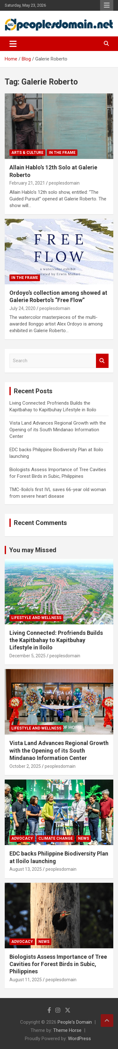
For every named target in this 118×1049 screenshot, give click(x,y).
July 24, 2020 (22, 308)
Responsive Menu (106, 5)
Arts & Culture (27, 152)
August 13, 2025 (25, 869)
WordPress (79, 1038)
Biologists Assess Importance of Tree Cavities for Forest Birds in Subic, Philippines (58, 964)
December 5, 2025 (27, 655)
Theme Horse (67, 1030)
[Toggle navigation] (13, 43)
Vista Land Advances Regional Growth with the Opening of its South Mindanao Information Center (57, 429)
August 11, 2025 (25, 979)
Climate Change (55, 838)
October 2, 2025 (25, 766)
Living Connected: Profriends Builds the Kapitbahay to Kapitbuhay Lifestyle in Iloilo (56, 640)
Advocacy (22, 838)
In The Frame (62, 152)
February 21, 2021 (27, 183)
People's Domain (75, 1022)
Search (102, 361)
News (83, 838)
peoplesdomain (64, 183)
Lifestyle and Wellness (36, 618)
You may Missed (32, 550)
